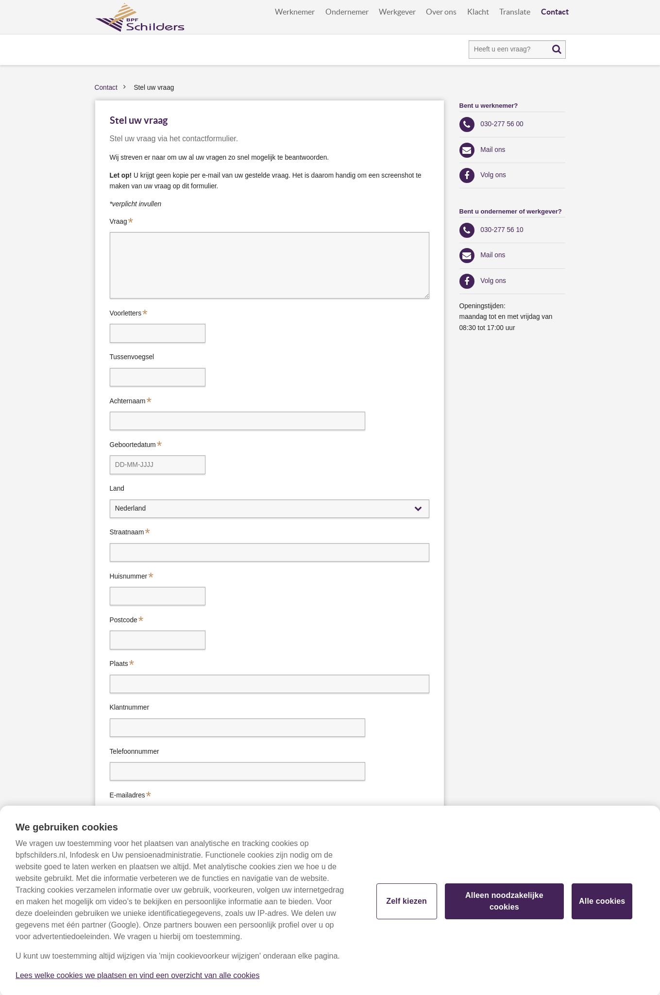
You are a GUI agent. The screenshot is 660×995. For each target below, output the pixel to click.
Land (117, 488)
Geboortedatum (133, 444)
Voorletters (126, 313)
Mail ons (492, 149)
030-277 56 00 (501, 124)
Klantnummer (130, 707)
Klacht (478, 12)
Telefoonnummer (134, 751)
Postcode (123, 620)
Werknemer (295, 12)
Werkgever (397, 12)
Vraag (118, 221)
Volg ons (493, 175)
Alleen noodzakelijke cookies (504, 904)
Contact (555, 11)
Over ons (441, 12)
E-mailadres (127, 795)
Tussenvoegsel (132, 357)
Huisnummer (129, 576)
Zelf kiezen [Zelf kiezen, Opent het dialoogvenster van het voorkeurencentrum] (406, 904)
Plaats (119, 663)
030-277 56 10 (501, 229)
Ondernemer (347, 12)
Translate (514, 12)
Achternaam (128, 401)
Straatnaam (127, 532)
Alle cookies (602, 904)
